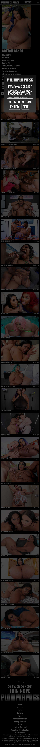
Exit (25, 106)
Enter (14, 106)
